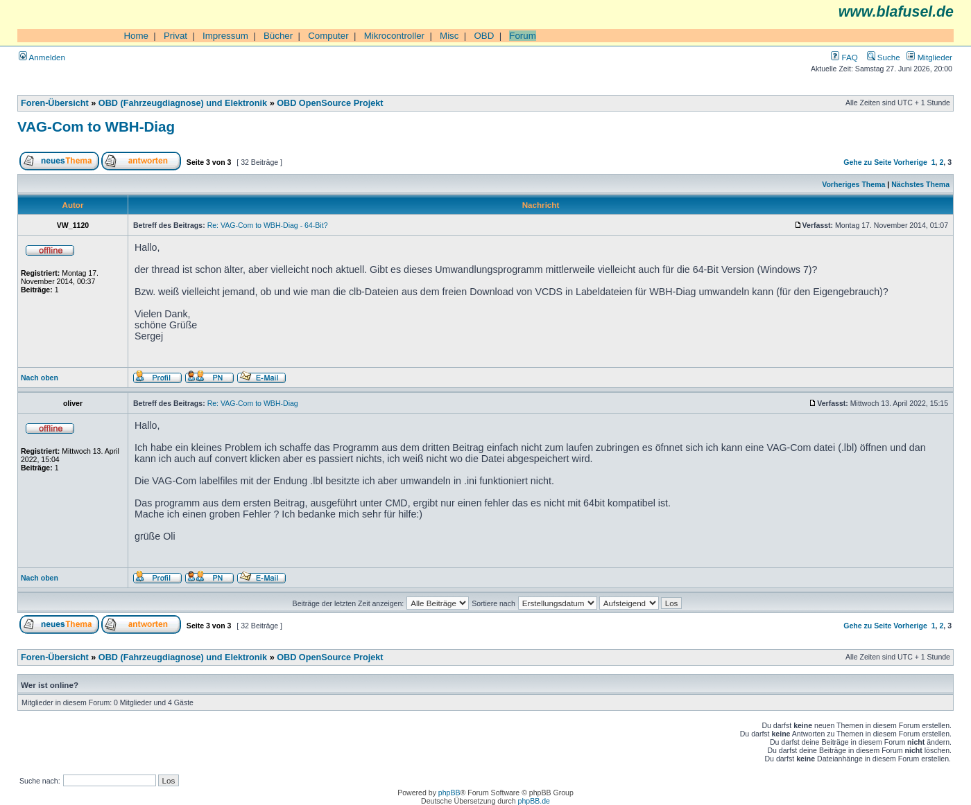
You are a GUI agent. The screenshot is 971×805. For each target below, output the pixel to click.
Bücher (278, 35)
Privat (175, 35)
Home (135, 35)
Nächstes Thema (920, 184)
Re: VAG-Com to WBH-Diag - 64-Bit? (267, 225)
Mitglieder (929, 57)
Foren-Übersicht (55, 103)
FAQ (844, 57)
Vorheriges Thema (853, 184)
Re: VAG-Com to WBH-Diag (252, 403)
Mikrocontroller (394, 35)
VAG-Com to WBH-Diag (96, 126)
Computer (328, 35)
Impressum (225, 35)
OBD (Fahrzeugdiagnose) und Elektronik (182, 103)
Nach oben (39, 377)
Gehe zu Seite (867, 162)
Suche (883, 57)
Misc (449, 35)
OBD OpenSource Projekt (330, 103)
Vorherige (910, 162)
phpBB (449, 792)
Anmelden (42, 57)
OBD (484, 35)
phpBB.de (534, 801)
